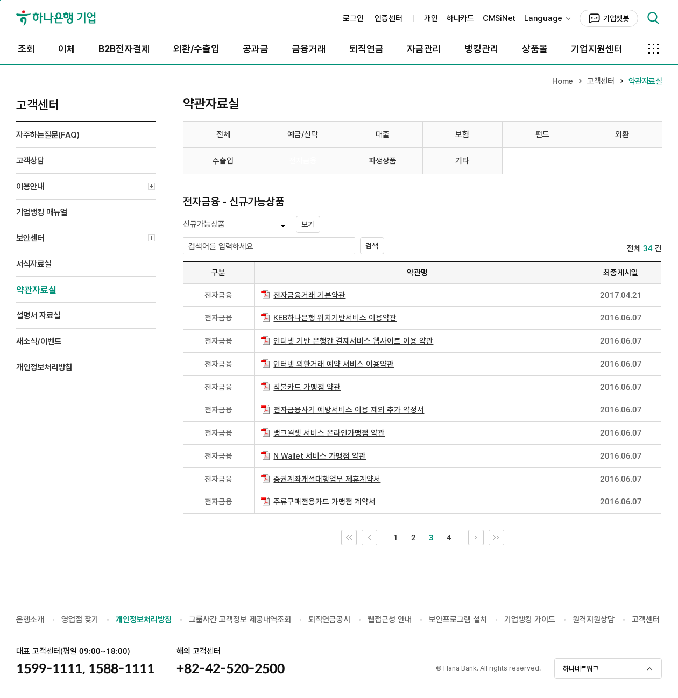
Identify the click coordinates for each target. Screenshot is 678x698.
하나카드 (460, 18)
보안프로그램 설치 (458, 619)
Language (543, 18)
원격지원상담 (594, 619)
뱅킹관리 (481, 48)
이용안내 (86, 187)
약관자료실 (36, 289)
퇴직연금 (366, 48)
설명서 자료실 (38, 315)
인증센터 (388, 18)
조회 (26, 48)
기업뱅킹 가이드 (529, 619)
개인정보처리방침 (44, 367)
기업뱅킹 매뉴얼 (41, 212)
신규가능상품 (204, 224)
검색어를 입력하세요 (220, 246)
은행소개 (30, 619)
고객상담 (30, 160)
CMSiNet (499, 18)
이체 (66, 48)
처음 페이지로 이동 (356, 534)
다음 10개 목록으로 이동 (483, 534)
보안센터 (86, 239)
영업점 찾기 (79, 619)
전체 (223, 134)
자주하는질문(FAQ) (48, 135)
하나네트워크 (580, 669)
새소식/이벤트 (38, 341)
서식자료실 (33, 264)
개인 (431, 18)
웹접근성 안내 (390, 619)
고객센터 (646, 619)
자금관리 (424, 48)
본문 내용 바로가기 (0, 0)
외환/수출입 (196, 48)
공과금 (256, 48)
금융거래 (309, 48)
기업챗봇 (616, 18)
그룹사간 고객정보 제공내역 (233, 619)
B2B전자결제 (124, 48)
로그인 (353, 18)
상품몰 (535, 48)
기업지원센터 (597, 48)
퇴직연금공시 (329, 619)
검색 (653, 18)
